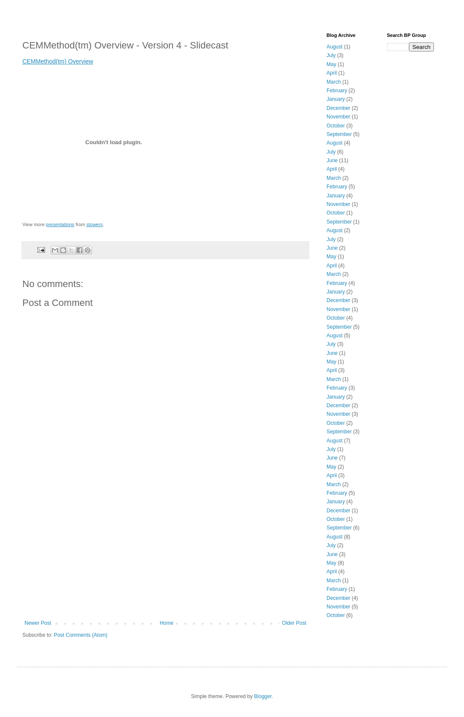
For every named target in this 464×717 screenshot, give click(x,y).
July (331, 55)
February (337, 91)
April (332, 73)
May (331, 64)
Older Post (294, 623)
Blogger (263, 696)
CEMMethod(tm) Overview (57, 61)
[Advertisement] (165, 555)
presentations (60, 224)
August (334, 47)
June (332, 160)
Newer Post (37, 623)
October (336, 126)
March (334, 82)
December (338, 108)
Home (167, 623)
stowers (94, 224)
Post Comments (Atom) (80, 635)
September (339, 134)
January (336, 99)
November (338, 117)
